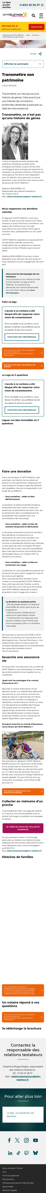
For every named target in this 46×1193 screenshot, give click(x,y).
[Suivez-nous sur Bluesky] (35, 1155)
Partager (36, 54)
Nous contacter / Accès (12, 1168)
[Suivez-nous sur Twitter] (17, 1142)
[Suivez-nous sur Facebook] (9, 1142)
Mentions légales (9, 1190)
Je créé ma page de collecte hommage (23, 828)
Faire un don (36, 27)
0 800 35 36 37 (30, 5)
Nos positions (8, 1179)
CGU (4, 1172)
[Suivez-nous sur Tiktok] (18, 1154)
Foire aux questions (10, 1175)
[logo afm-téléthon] (15, 17)
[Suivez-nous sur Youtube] (35, 1141)
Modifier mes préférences (21, 337)
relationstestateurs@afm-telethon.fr (24, 196)
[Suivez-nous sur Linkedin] (10, 1154)
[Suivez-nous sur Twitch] (27, 1154)
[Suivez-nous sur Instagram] (26, 1142)
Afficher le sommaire (16, 64)
